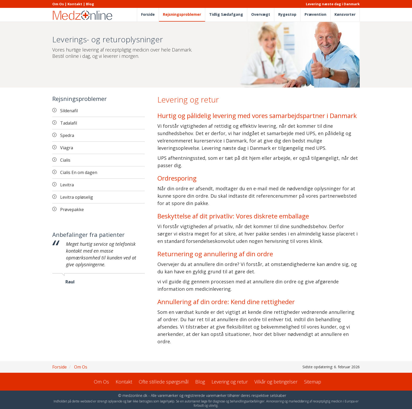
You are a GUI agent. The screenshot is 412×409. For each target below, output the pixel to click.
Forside (148, 14)
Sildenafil (69, 111)
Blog (90, 4)
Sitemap (312, 382)
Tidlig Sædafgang (226, 14)
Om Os (58, 4)
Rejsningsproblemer (182, 14)
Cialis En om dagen (78, 172)
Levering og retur (230, 382)
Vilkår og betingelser (275, 382)
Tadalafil (68, 123)
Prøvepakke (72, 209)
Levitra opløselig (76, 197)
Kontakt (75, 4)
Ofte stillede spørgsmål (164, 382)
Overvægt (260, 14)
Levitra (67, 185)
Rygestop (287, 14)
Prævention (315, 14)
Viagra (66, 148)
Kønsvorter (345, 14)
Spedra (67, 135)
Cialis (65, 160)
